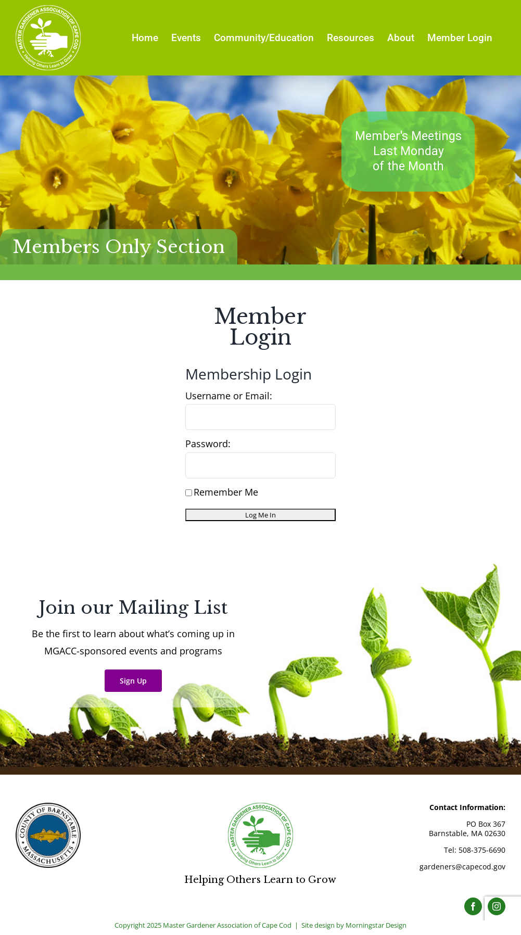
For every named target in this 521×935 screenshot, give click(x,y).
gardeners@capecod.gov (462, 866)
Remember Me (221, 492)
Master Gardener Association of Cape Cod (227, 925)
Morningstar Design (376, 925)
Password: (208, 443)
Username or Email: (228, 395)
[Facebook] (473, 906)
